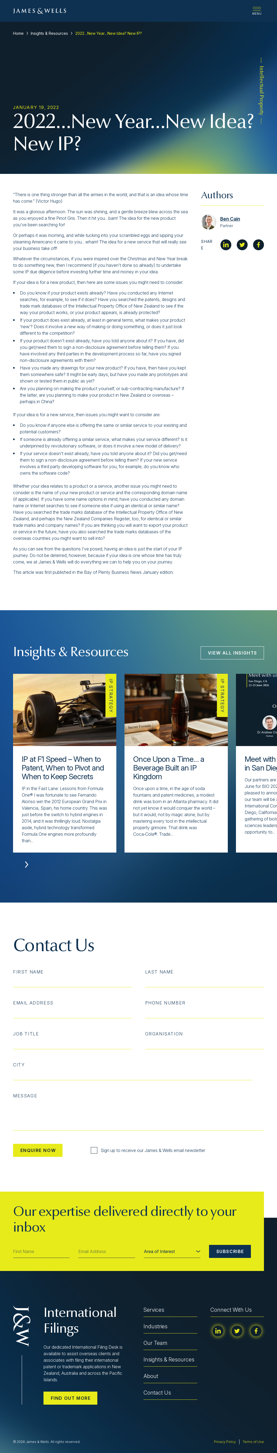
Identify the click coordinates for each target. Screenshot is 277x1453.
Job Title (26, 1033)
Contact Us (157, 1392)
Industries (155, 1326)
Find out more (71, 1398)
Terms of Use (253, 1442)
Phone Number (165, 1002)
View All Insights (232, 653)
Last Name (159, 971)
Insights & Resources (49, 33)
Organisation (164, 1033)
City (19, 1064)
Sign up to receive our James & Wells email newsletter (148, 1150)
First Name (28, 971)
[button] (26, 864)
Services (154, 1310)
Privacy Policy (225, 1442)
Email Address (33, 1002)
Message (25, 1095)
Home (18, 33)
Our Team (155, 1343)
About (151, 1376)
